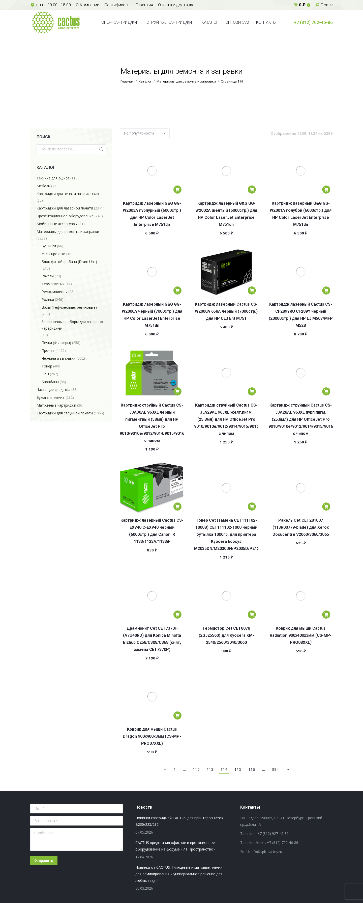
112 (196, 769)
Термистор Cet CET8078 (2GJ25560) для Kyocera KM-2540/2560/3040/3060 (226, 635)
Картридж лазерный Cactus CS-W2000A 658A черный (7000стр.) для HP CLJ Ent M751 (226, 311)
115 (237, 769)
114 (224, 769)
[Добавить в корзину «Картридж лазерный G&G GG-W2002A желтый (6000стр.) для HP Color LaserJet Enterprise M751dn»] (252, 189)
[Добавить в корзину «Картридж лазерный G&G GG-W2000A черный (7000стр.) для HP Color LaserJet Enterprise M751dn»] (177, 290)
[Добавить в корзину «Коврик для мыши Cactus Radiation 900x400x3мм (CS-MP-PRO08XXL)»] (326, 614)
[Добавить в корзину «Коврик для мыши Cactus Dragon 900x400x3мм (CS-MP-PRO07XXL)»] (177, 715)
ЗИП (45, 373)
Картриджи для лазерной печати (65, 208)
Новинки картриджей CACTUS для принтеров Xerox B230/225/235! (179, 821)
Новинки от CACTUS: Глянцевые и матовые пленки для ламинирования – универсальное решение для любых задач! (179, 874)
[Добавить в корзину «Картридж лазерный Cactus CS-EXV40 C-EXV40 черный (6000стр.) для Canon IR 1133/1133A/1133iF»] (177, 506)
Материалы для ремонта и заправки (68, 231)
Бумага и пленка (51, 397)
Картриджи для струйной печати (65, 413)
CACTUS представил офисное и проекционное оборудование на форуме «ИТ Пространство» (175, 846)
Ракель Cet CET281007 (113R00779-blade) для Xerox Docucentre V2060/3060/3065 (301, 527)
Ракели (48, 276)
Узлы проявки (53, 253)
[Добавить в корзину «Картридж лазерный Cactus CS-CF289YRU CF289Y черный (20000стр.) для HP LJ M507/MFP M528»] (326, 290)
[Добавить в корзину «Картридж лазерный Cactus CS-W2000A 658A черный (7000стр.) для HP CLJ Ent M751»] (252, 290)
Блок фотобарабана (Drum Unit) (69, 261)
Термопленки (53, 283)
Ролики (48, 299)
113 (210, 769)
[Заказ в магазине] (145, 133)
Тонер (47, 366)
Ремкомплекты (54, 291)
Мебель (43, 185)
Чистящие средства (53, 389)
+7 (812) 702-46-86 (313, 22)
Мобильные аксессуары (57, 223)
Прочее (48, 350)
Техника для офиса (53, 178)
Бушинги (49, 246)
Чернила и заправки (59, 358)
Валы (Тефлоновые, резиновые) (69, 307)
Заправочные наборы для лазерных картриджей (72, 325)
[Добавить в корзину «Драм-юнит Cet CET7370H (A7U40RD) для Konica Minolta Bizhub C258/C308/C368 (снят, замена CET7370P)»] (177, 614)
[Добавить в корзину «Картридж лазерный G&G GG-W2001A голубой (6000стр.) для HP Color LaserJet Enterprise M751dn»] (326, 189)
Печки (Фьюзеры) (56, 342)
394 (275, 769)
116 (251, 769)
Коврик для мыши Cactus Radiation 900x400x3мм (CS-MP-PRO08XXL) (300, 635)
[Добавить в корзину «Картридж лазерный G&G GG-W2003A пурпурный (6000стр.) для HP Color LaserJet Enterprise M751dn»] (177, 189)
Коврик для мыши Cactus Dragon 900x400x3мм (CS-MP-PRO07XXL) (152, 736)
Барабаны (50, 381)
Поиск (100, 149)
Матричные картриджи (56, 405)
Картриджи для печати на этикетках (68, 193)
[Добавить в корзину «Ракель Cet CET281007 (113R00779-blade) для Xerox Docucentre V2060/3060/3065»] (326, 506)
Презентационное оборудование (65, 216)
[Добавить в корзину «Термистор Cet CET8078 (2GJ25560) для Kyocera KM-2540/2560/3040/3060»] (252, 614)
